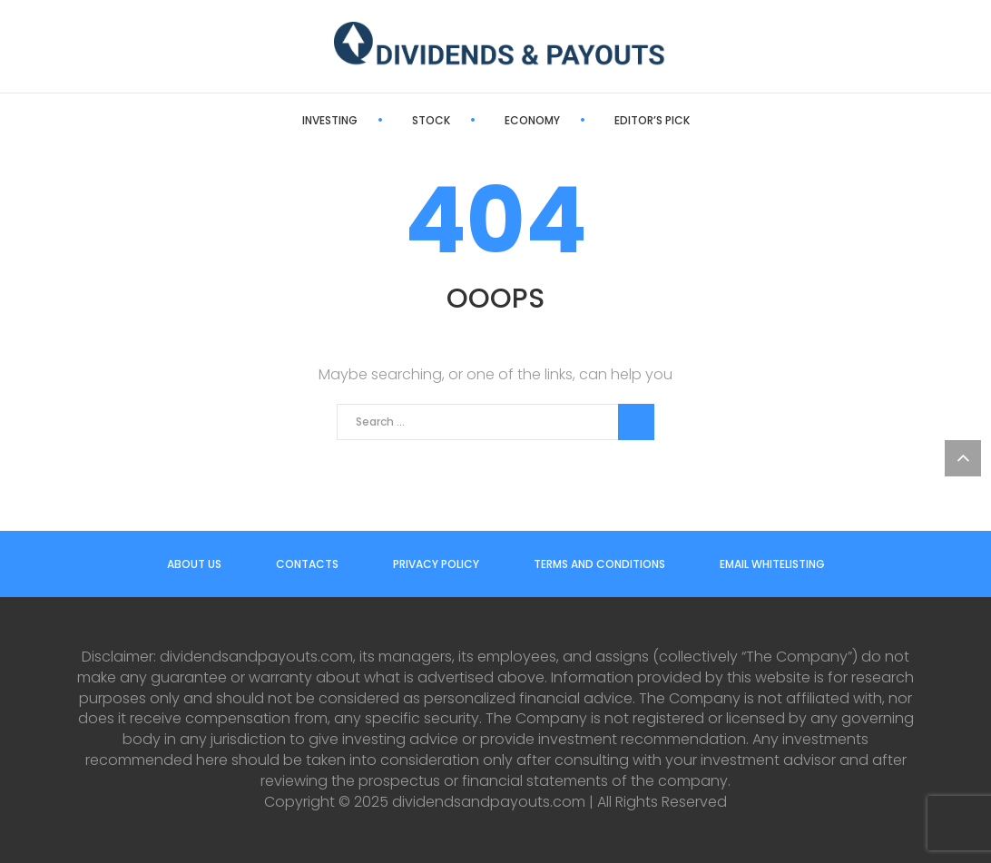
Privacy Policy (436, 564)
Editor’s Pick (652, 120)
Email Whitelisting (772, 564)
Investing (330, 120)
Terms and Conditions (599, 564)
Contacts (307, 564)
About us (194, 564)
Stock (431, 120)
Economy (532, 120)
